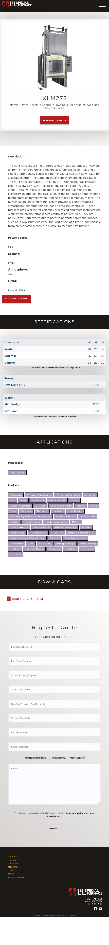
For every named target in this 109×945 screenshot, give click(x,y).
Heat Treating (75, 511)
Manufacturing (88, 516)
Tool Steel (15, 554)
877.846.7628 (95, 906)
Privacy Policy (76, 815)
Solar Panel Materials (75, 538)
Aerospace (15, 495)
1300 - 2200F (17, 472)
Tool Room (87, 549)
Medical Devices (32, 522)
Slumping (54, 538)
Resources (13, 869)
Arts (12, 500)
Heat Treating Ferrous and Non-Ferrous (30, 516)
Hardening (42, 511)
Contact (12, 872)
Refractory (57, 533)
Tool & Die (70, 549)
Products (12, 859)
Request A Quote (16, 880)
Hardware (58, 511)
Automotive (38, 500)
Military (75, 522)
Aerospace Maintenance (39, 495)
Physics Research (19, 527)
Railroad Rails (17, 533)
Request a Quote (54, 120)
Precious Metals (41, 527)
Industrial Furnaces (65, 516)
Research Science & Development (27, 538)
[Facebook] (95, 911)
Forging (80, 506)
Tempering (54, 549)
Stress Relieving (88, 544)
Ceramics (40, 506)
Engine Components (61, 506)
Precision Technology (65, 527)
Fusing (93, 506)
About (11, 876)
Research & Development (81, 533)
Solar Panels (16, 544)
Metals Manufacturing (56, 522)
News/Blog (13, 866)
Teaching (15, 549)
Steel (30, 544)
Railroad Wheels (38, 533)
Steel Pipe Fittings (65, 544)
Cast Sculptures (57, 500)
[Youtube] (100, 911)
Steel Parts (44, 544)
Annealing (90, 495)
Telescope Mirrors (34, 549)
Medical (14, 522)
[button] (102, 6)
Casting (74, 500)
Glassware (26, 511)
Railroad (86, 527)
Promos (12, 862)
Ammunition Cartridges (68, 495)
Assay (23, 500)
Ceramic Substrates (20, 506)
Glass (13, 511)
